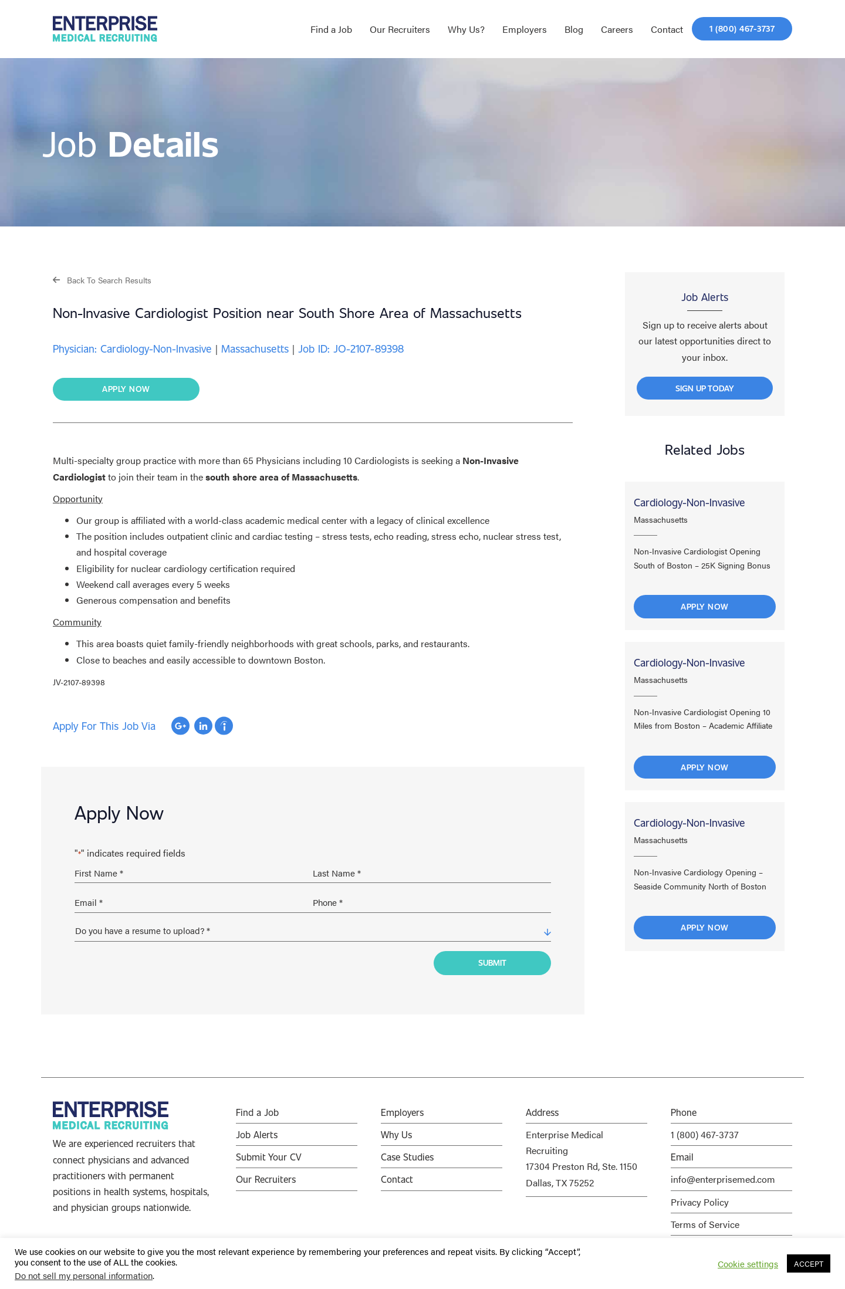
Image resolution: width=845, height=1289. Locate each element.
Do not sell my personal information (84, 1275)
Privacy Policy (700, 1202)
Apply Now (705, 606)
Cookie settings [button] (748, 1263)
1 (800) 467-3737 (705, 1134)
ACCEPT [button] (808, 1263)
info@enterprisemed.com (723, 1179)
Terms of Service (705, 1224)
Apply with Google (180, 725)
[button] (102, 279)
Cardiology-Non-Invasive (689, 502)
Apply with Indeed (224, 725)
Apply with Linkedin (203, 725)
